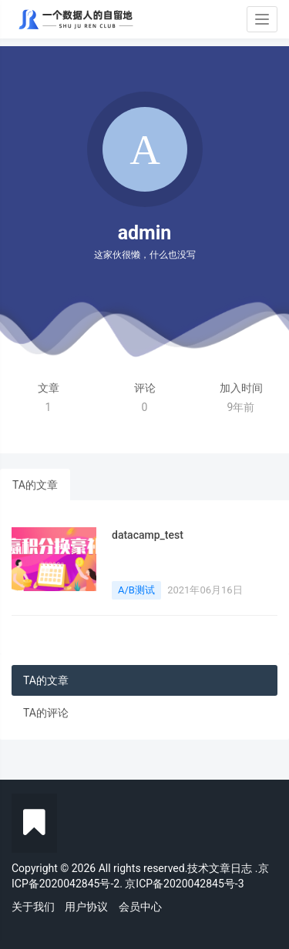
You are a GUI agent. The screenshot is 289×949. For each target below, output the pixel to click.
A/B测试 (136, 590)
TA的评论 (46, 713)
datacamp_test (147, 535)
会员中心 (140, 907)
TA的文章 (35, 485)
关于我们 (33, 907)
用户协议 (86, 907)
